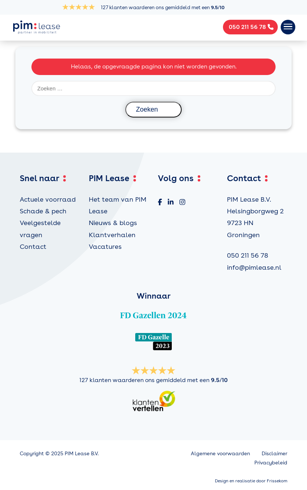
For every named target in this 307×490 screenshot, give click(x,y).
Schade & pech (43, 211)
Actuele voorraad (48, 199)
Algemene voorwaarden (220, 453)
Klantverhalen (112, 235)
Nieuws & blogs (113, 223)
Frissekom (277, 480)
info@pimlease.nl (254, 267)
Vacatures (105, 246)
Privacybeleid (270, 462)
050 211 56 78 (247, 255)
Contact (33, 246)
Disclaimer (274, 453)
